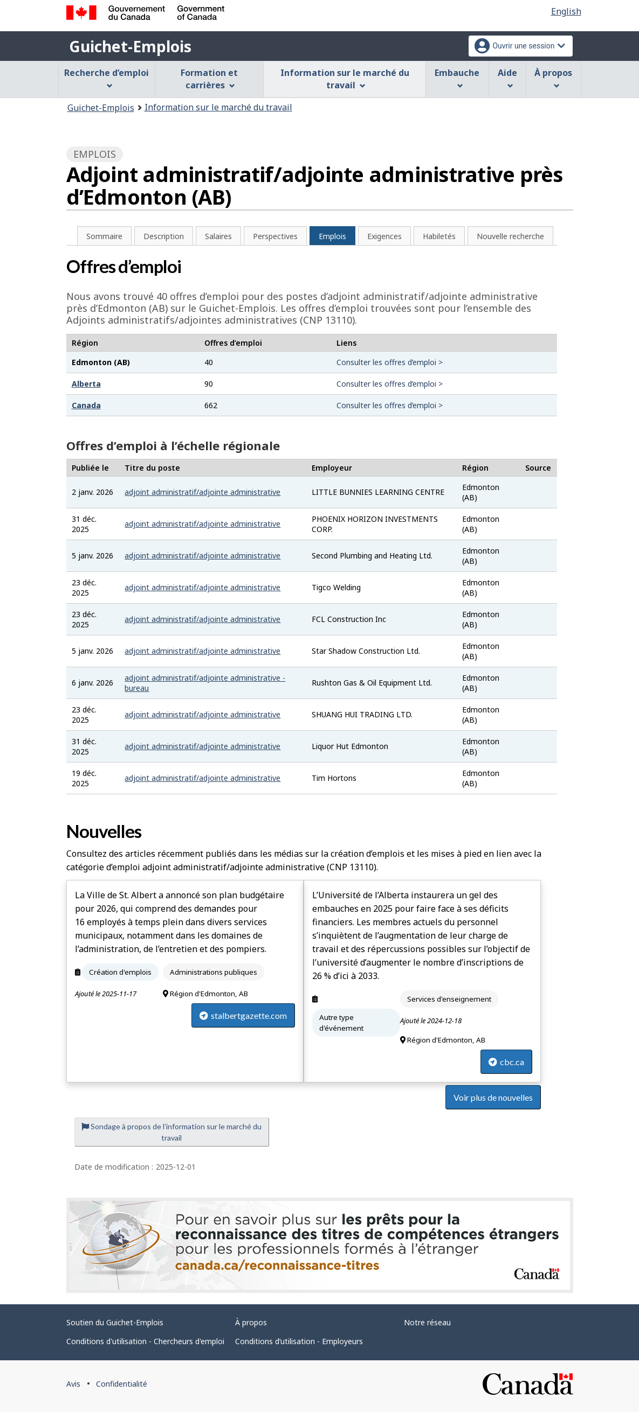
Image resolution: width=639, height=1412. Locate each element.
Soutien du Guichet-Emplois (114, 1322)
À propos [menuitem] (553, 78)
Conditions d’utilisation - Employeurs (299, 1341)
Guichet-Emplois (130, 46)
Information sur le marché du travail (218, 107)
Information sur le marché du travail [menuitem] (344, 79)
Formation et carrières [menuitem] (209, 79)
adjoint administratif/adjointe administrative (202, 492)
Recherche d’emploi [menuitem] (106, 78)
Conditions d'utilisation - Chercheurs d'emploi (145, 1341)
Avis (73, 1384)
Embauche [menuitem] (457, 78)
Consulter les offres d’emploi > (389, 362)
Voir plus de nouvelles (493, 1097)
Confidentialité (121, 1384)
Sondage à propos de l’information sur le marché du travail (171, 1132)
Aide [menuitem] (507, 78)
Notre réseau (427, 1322)
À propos (251, 1322)
